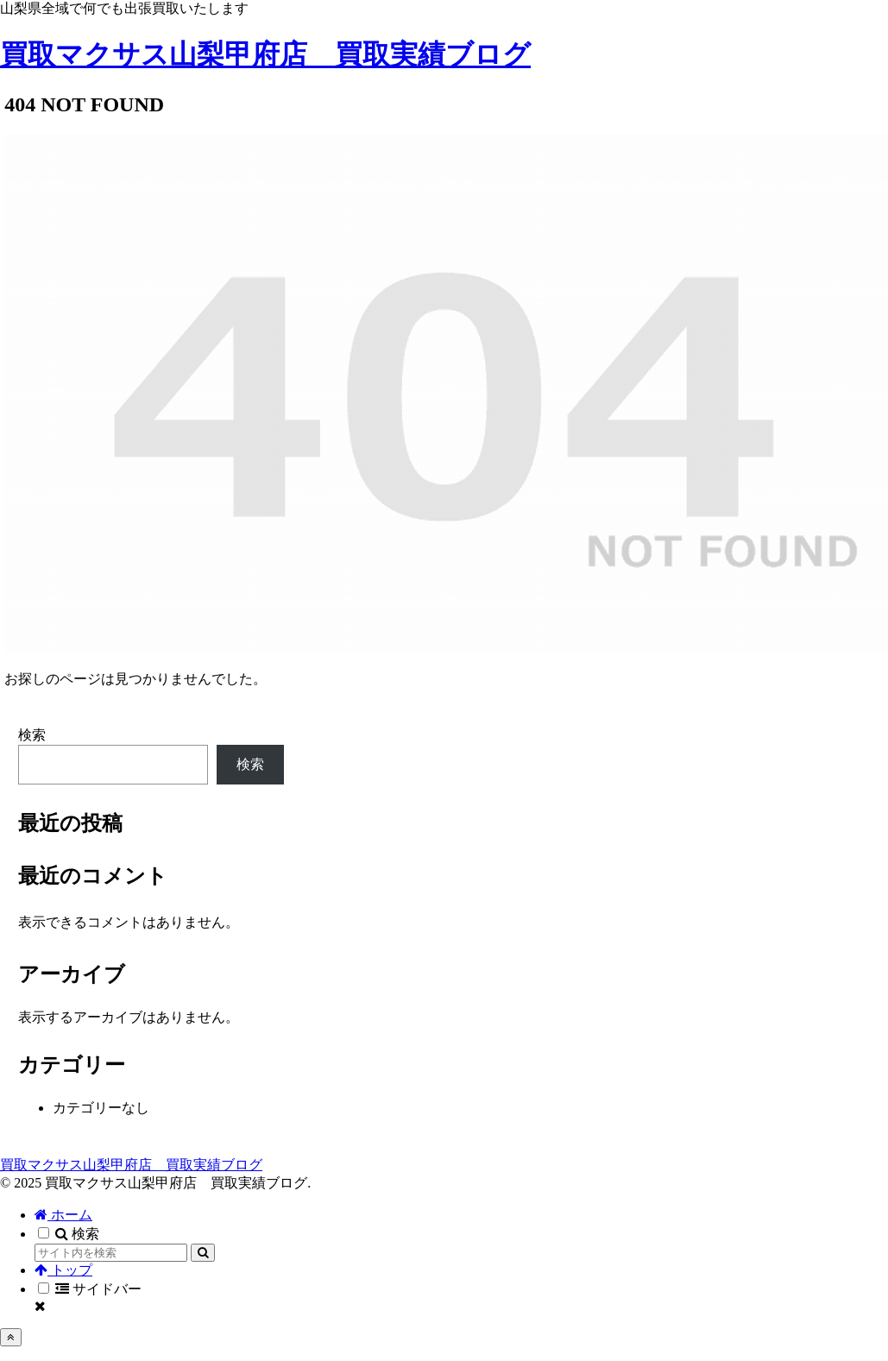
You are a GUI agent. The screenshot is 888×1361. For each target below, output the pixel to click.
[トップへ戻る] (11, 1337)
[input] (111, 1253)
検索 (32, 735)
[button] (203, 1253)
